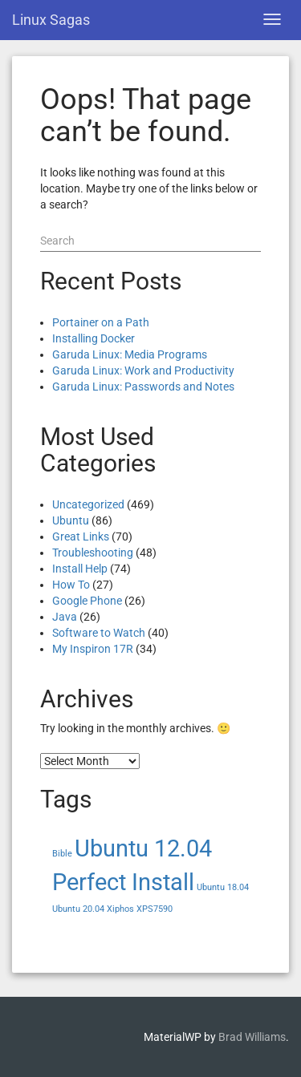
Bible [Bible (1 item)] (62, 853)
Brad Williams (252, 1036)
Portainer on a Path (100, 322)
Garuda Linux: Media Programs (129, 354)
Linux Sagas (51, 19)
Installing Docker (93, 338)
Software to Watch (98, 632)
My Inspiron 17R (92, 648)
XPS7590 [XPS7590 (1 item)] (154, 909)
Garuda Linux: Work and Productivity (143, 370)
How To (71, 584)
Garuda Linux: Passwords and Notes (143, 386)
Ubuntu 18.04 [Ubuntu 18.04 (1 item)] (223, 887)
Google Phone (87, 600)
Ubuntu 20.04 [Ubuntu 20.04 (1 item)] (78, 909)
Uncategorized (88, 504)
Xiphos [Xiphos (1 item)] (120, 909)
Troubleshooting (92, 552)
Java (64, 616)
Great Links (80, 536)
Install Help (80, 568)
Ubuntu (70, 520)
